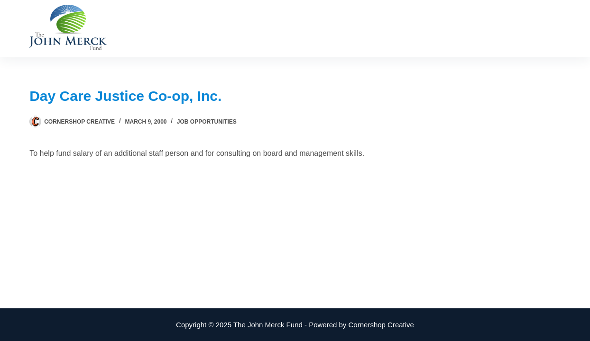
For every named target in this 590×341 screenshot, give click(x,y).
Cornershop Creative (381, 325)
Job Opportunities (207, 121)
